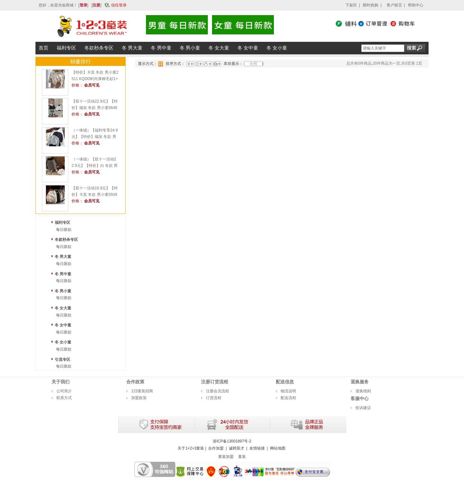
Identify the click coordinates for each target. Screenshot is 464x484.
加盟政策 (139, 398)
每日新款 (64, 229)
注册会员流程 (217, 391)
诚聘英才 (236, 448)
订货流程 (213, 398)
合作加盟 (216, 448)
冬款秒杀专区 (66, 239)
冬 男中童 (63, 274)
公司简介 (64, 391)
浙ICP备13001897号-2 (232, 441)
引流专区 (62, 359)
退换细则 (363, 391)
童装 (242, 456)
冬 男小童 (63, 291)
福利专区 (62, 222)
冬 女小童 (63, 342)
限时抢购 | (372, 5)
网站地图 (277, 448)
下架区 (351, 5)
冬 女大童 (63, 308)
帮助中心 (415, 5)
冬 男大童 (63, 256)
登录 (83, 5)
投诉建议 (363, 408)
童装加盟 (226, 456)
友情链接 (257, 448)
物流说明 (288, 391)
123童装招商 (142, 391)
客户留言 (394, 5)
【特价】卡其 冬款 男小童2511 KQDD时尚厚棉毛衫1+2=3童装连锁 (95, 78)
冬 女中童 (63, 325)
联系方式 (64, 398)
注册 (96, 5)
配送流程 (288, 398)
